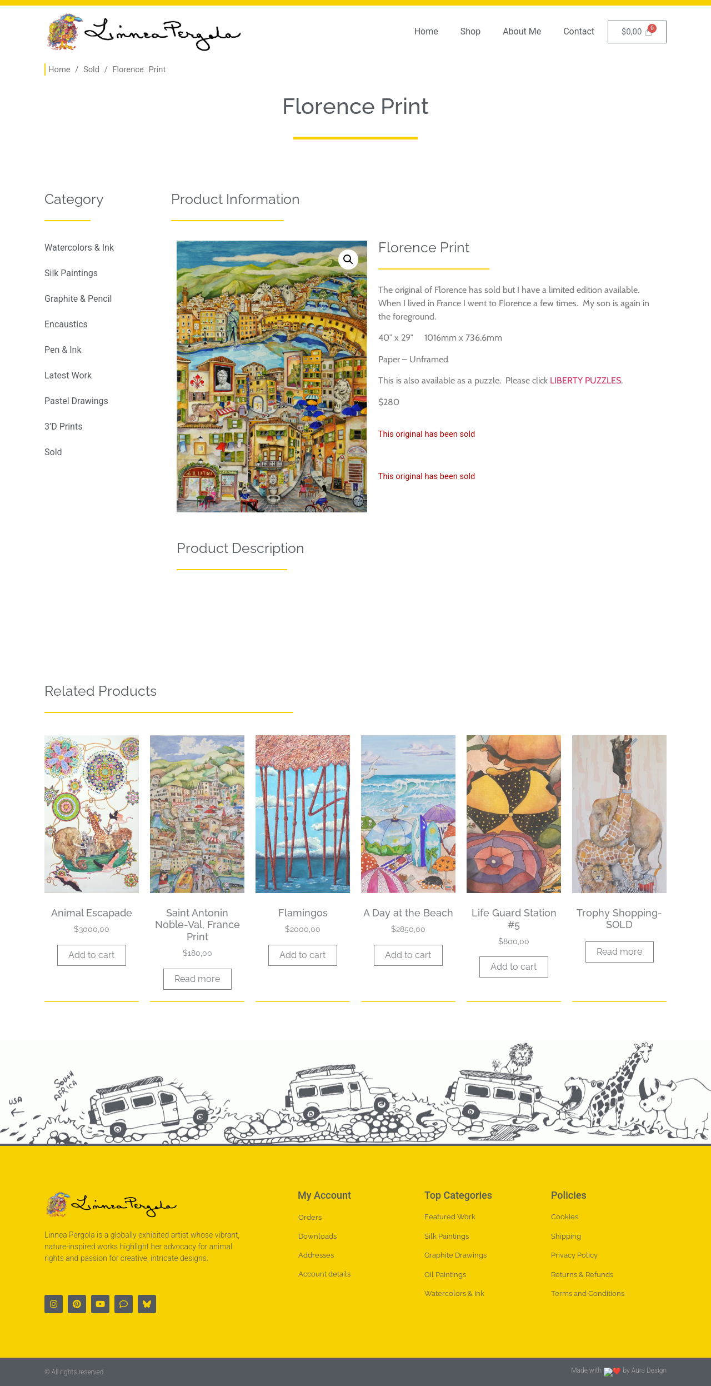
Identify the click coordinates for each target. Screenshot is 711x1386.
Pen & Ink (63, 350)
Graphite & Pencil (78, 298)
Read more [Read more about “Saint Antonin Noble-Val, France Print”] (197, 979)
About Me (522, 31)
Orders (310, 1217)
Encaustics (66, 324)
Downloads (317, 1236)
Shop (470, 31)
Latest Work (68, 375)
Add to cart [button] (91, 955)
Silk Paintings (71, 273)
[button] (348, 260)
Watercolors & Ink (79, 247)
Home (426, 31)
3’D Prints (63, 426)
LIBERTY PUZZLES (585, 380)
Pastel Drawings (76, 401)
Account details (324, 1274)
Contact (578, 31)
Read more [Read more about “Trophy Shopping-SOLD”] (619, 951)
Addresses (316, 1255)
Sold (91, 69)
